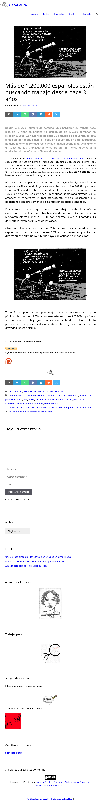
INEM (31, 399)
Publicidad (59, 14)
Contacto (87, 14)
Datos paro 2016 (56, 395)
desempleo (72, 395)
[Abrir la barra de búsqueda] (97, 14)
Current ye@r (13, 499)
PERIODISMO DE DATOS (36, 391)
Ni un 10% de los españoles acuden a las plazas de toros (34, 561)
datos (44, 395)
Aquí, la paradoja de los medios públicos (26, 565)
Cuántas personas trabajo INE (24, 395)
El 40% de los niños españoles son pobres (30, 411)
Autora (34, 14)
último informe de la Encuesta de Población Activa (55, 158)
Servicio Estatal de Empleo (29, 403)
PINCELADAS (56, 391)
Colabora (73, 14)
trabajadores (51, 403)
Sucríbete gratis (13, 752)
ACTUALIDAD (15, 391)
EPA (25, 399)
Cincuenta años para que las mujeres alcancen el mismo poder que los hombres (51, 407)
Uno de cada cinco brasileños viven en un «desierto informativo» (39, 556)
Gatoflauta (18, 5)
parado (68, 399)
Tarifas (46, 14)
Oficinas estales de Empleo (50, 399)
